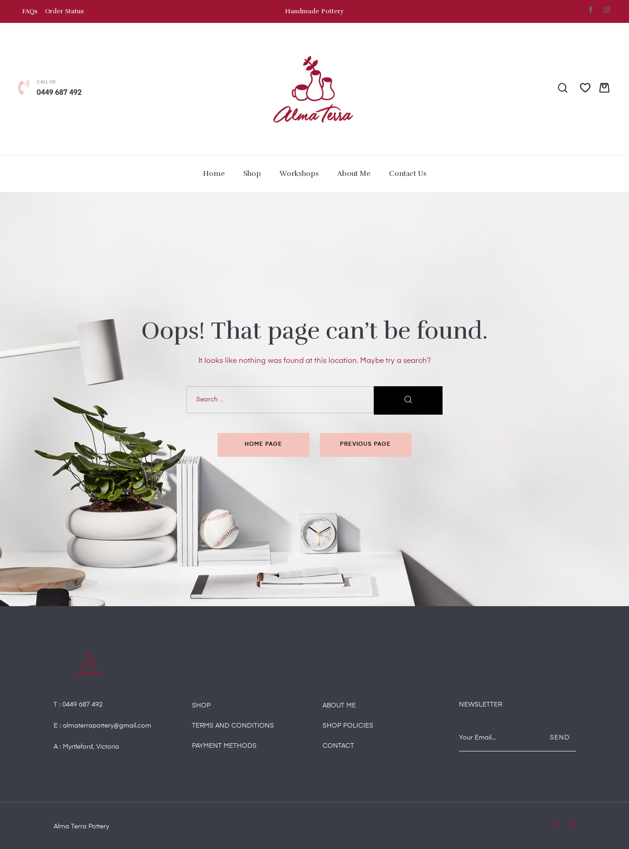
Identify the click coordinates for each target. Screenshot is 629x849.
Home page (263, 444)
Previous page (365, 444)
